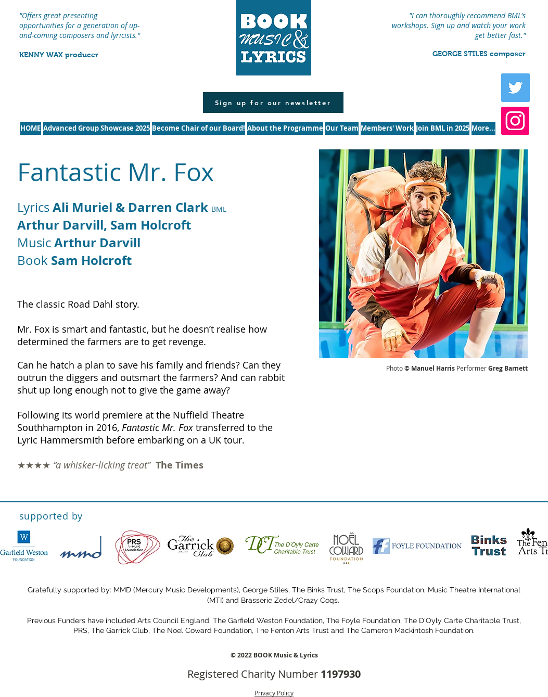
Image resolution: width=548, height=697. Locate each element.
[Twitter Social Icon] (515, 87)
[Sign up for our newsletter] (273, 102)
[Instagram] (515, 121)
